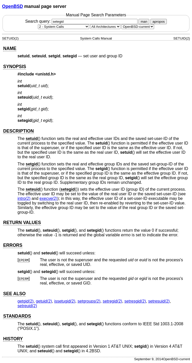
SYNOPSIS (14, 66)
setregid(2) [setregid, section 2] (112, 301)
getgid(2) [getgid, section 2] (26, 301)
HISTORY (13, 338)
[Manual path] (137, 26)
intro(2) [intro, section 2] (24, 198)
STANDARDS (17, 316)
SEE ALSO (14, 293)
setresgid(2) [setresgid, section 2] (135, 301)
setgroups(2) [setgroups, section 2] (88, 301)
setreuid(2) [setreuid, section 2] (27, 306)
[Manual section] (63, 26)
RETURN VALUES (22, 222)
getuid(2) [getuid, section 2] (44, 301)
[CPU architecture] (105, 26)
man (144, 21)
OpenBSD (12, 6)
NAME (9, 48)
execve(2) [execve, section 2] (48, 198)
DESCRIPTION (18, 131)
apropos (159, 21)
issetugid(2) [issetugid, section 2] (64, 301)
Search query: (82, 21)
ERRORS (12, 245)
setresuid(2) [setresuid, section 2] (159, 301)
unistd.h (45, 74)
